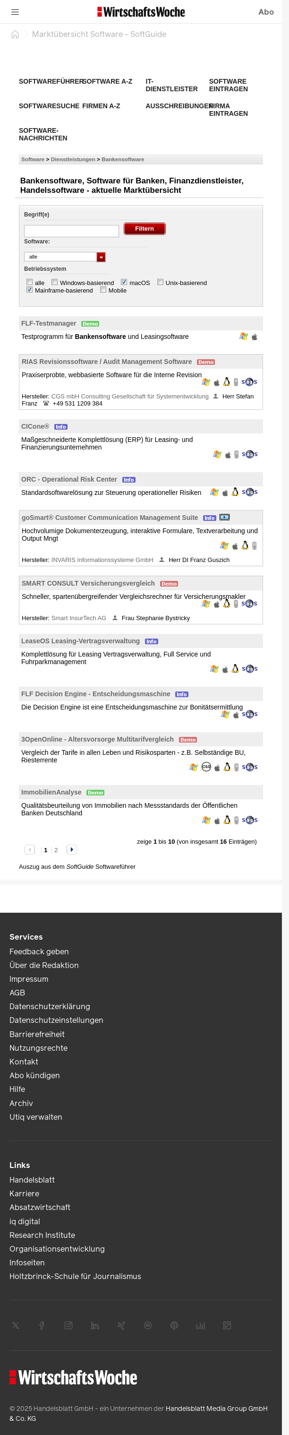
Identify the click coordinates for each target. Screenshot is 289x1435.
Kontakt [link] (23, 1061)
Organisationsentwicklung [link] (57, 1249)
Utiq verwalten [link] (35, 1117)
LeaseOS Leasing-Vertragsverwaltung (80, 641)
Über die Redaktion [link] (44, 965)
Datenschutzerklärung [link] (49, 1006)
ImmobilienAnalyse (51, 792)
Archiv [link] (21, 1103)
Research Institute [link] (42, 1235)
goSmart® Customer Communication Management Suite (110, 517)
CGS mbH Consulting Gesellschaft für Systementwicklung (130, 396)
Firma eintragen (228, 109)
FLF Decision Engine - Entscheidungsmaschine (95, 694)
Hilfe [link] (17, 1089)
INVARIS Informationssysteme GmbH (103, 559)
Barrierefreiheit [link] (37, 1034)
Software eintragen (228, 85)
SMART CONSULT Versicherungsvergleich (88, 583)
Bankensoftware (123, 159)
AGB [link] (17, 992)
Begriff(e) (36, 214)
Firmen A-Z (101, 106)
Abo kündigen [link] (34, 1075)
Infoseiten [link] (27, 1262)
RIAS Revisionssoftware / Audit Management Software (107, 361)
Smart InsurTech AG (79, 618)
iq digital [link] (24, 1221)
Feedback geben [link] (39, 951)
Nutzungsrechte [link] (38, 1048)
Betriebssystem (45, 269)
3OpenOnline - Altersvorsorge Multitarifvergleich (97, 739)
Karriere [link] (24, 1193)
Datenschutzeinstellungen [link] (56, 1020)
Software (32, 159)
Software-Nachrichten (43, 134)
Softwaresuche (49, 106)
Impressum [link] (28, 979)
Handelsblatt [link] (32, 1180)
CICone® (35, 426)
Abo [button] (266, 12)
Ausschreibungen (179, 106)
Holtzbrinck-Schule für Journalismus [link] (75, 1276)
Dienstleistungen (73, 159)
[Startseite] (15, 34)
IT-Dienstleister (172, 85)
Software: (37, 241)
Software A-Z (107, 81)
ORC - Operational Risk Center (69, 479)
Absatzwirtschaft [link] (39, 1207)
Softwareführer (51, 81)
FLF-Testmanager (48, 323)
